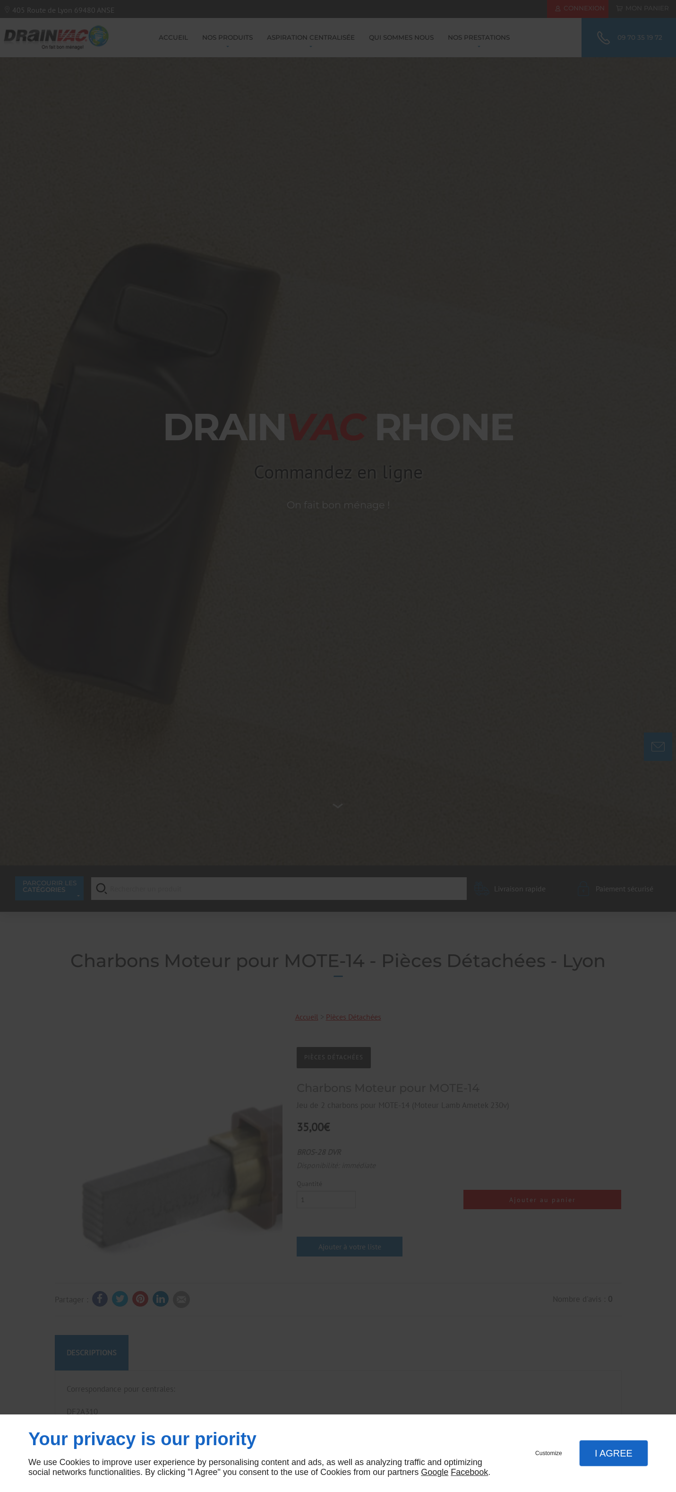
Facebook (469, 1472)
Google (434, 1472)
